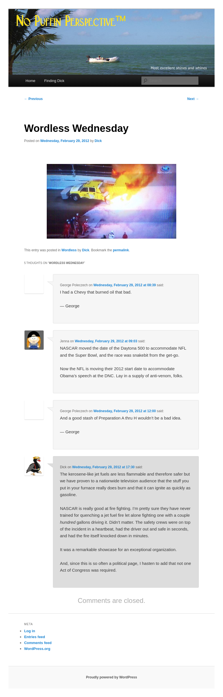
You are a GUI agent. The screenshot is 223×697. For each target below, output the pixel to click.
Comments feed (38, 643)
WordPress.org (37, 649)
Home (30, 81)
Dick (98, 141)
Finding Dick (54, 81)
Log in (29, 631)
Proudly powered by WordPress (111, 677)
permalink (121, 250)
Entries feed (34, 637)
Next (193, 99)
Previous (33, 99)
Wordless (69, 250)
